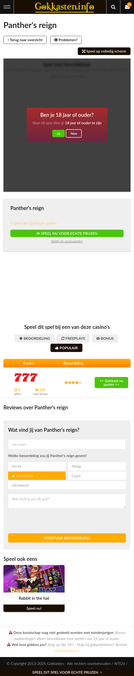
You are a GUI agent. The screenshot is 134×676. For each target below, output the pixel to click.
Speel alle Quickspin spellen (33, 223)
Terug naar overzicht (26, 40)
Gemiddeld (25, 475)
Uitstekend (20, 485)
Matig (76, 466)
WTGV (119, 663)
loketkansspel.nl (67, 650)
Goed (76, 475)
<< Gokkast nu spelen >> (111, 382)
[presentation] (43, 521)
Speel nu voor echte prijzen (67, 233)
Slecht (16, 466)
